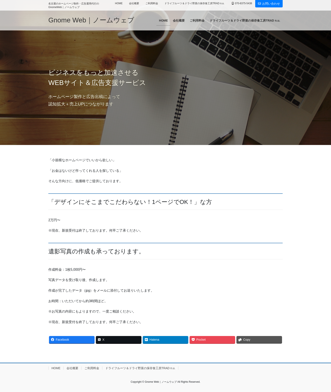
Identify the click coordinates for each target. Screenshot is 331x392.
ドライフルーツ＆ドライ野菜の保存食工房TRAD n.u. (194, 3)
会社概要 (134, 3)
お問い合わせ (269, 3)
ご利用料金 (151, 3)
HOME (119, 3)
